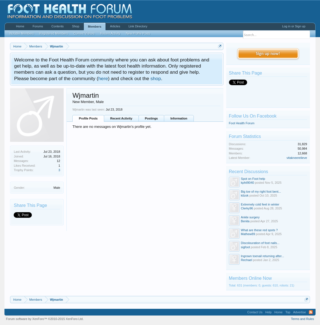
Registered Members (53, 33)
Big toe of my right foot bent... (261, 191)
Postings (151, 118)
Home (20, 26)
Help (268, 312)
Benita (245, 221)
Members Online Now (250, 278)
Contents (57, 26)
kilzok (245, 195)
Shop (75, 26)
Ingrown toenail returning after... (262, 256)
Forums (38, 26)
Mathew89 (248, 234)
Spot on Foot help (253, 178)
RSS (311, 312)
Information (178, 118)
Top (287, 312)
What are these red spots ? (259, 230)
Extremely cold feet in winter (260, 204)
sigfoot (245, 247)
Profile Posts (88, 118)
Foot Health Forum (242, 123)
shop (156, 78)
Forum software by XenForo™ (44, 319)
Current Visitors (84, 33)
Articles (115, 26)
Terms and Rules (302, 319)
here (103, 78)
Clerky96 (247, 208)
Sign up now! (268, 53)
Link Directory (137, 26)
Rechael (246, 260)
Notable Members (21, 33)
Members (94, 26)
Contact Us (254, 312)
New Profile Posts (138, 33)
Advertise (299, 312)
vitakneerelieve (296, 157)
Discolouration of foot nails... (260, 243)
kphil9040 (247, 182)
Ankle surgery (250, 217)
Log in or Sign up (293, 26)
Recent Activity (121, 118)
